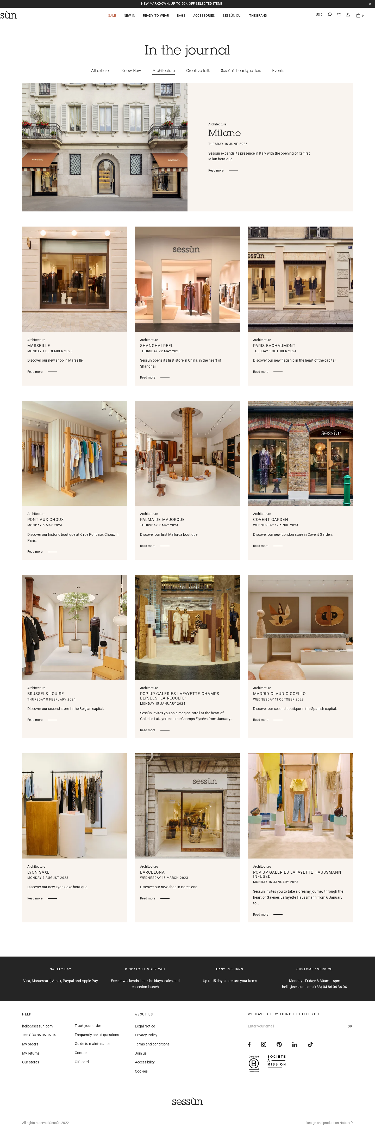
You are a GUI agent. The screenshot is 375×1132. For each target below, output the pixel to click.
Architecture (162, 71)
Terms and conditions (152, 1044)
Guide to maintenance (92, 1044)
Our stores (30, 1062)
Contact (81, 1053)
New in (129, 17)
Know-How (126, 71)
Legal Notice (145, 1026)
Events (286, 71)
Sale (112, 17)
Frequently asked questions (97, 1035)
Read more (215, 171)
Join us (141, 1053)
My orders (30, 1044)
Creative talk (199, 71)
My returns (31, 1053)
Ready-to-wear (156, 17)
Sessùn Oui (232, 17)
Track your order (88, 1026)
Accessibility (145, 1062)
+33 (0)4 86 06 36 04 (39, 1035)
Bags (181, 17)
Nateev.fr (346, 1123)
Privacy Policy (146, 1035)
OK (350, 1026)
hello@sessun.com (37, 1026)
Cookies (141, 1071)
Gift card (82, 1062)
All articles (93, 71)
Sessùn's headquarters (246, 71)
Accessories (204, 17)
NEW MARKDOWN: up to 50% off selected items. (182, 3)
